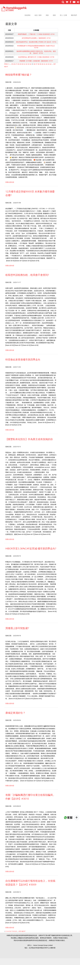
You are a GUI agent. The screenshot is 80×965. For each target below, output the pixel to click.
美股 (47, 15)
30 (22, 71)
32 (26, 71)
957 (54, 71)
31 (24, 71)
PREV (6, 71)
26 (14, 71)
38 (38, 71)
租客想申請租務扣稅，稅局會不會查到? (27, 281)
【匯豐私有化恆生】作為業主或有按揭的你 (29, 446)
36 (34, 71)
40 (42, 71)
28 (18, 71)
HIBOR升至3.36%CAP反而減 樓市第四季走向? (30, 555)
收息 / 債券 (38, 15)
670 (20, 938)
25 (12, 71)
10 (16, 938)
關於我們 (74, 15)
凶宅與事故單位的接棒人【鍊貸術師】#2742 (36, 40)
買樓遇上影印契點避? (17, 635)
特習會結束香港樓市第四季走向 (22, 366)
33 (28, 71)
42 (46, 71)
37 (36, 71)
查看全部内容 (9, 189)
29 (20, 71)
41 (44, 71)
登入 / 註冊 (63, 15)
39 (40, 71)
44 (50, 71)
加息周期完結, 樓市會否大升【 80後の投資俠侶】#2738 (36, 63)
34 (30, 71)
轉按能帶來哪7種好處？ (18, 81)
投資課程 (27, 15)
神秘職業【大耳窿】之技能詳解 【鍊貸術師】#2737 (36, 67)
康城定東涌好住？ (15, 719)
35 (32, 71)
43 (48, 71)
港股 (54, 15)
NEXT (6, 73)
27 (16, 71)
